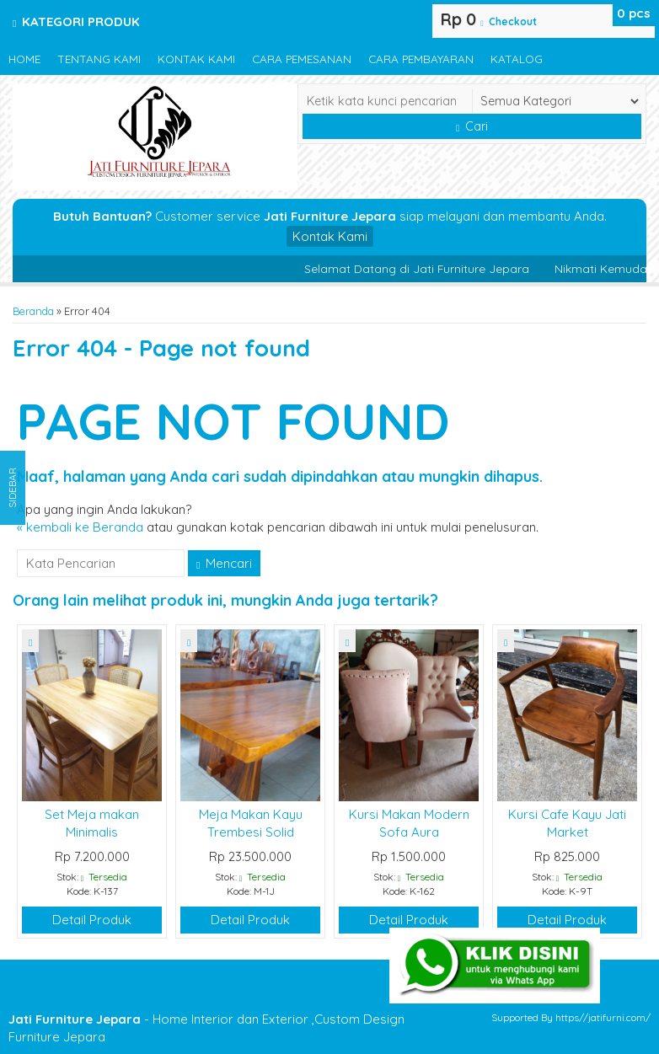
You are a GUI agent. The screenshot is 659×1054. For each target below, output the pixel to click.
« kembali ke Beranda (80, 527)
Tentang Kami (99, 58)
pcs (634, 13)
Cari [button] (472, 126)
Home (24, 58)
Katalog (516, 58)
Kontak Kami (196, 58)
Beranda (33, 311)
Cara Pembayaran (421, 58)
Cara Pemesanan (301, 58)
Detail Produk (91, 920)
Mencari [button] (224, 563)
